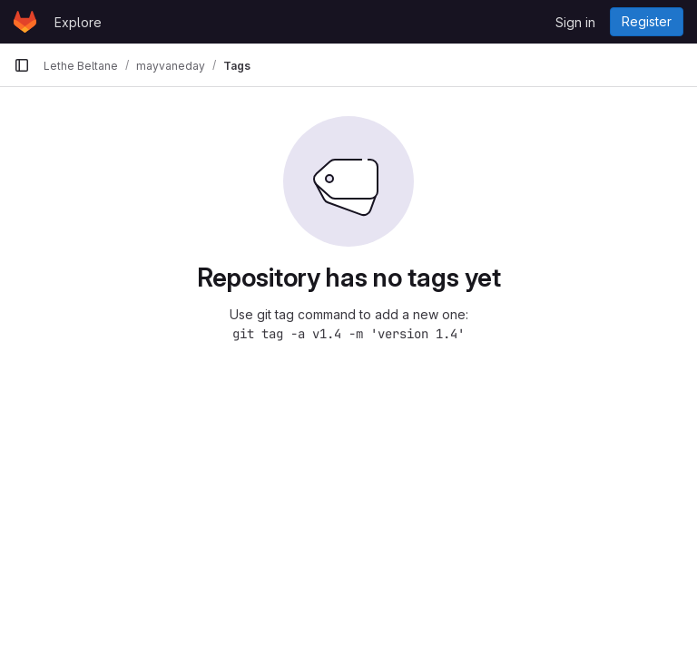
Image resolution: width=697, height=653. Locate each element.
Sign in (575, 22)
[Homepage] (25, 21)
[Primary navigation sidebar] (21, 65)
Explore (78, 22)
